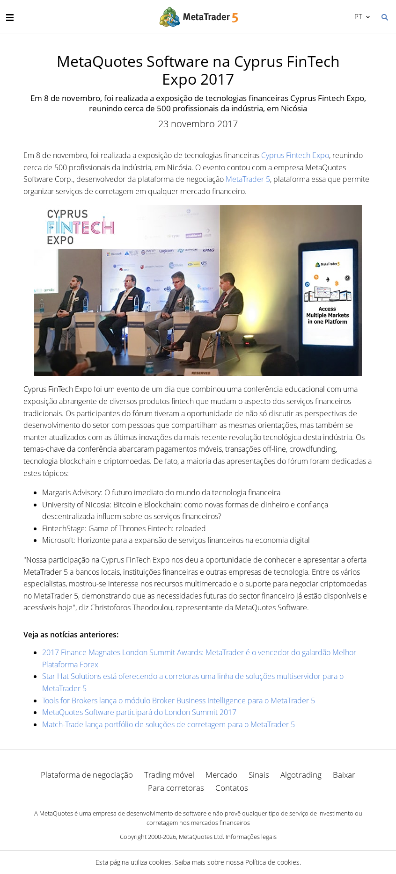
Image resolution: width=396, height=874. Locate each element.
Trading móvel (169, 774)
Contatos (231, 787)
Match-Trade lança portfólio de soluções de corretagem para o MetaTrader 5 (168, 724)
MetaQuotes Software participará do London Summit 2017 (139, 712)
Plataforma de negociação (87, 774)
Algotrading (301, 774)
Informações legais (251, 836)
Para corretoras (176, 787)
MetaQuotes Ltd (201, 836)
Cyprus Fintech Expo (295, 155)
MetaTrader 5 (248, 179)
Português (357, 16)
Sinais (259, 774)
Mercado (221, 774)
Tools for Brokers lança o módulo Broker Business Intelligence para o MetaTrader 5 (178, 700)
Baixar (344, 774)
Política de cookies (272, 862)
